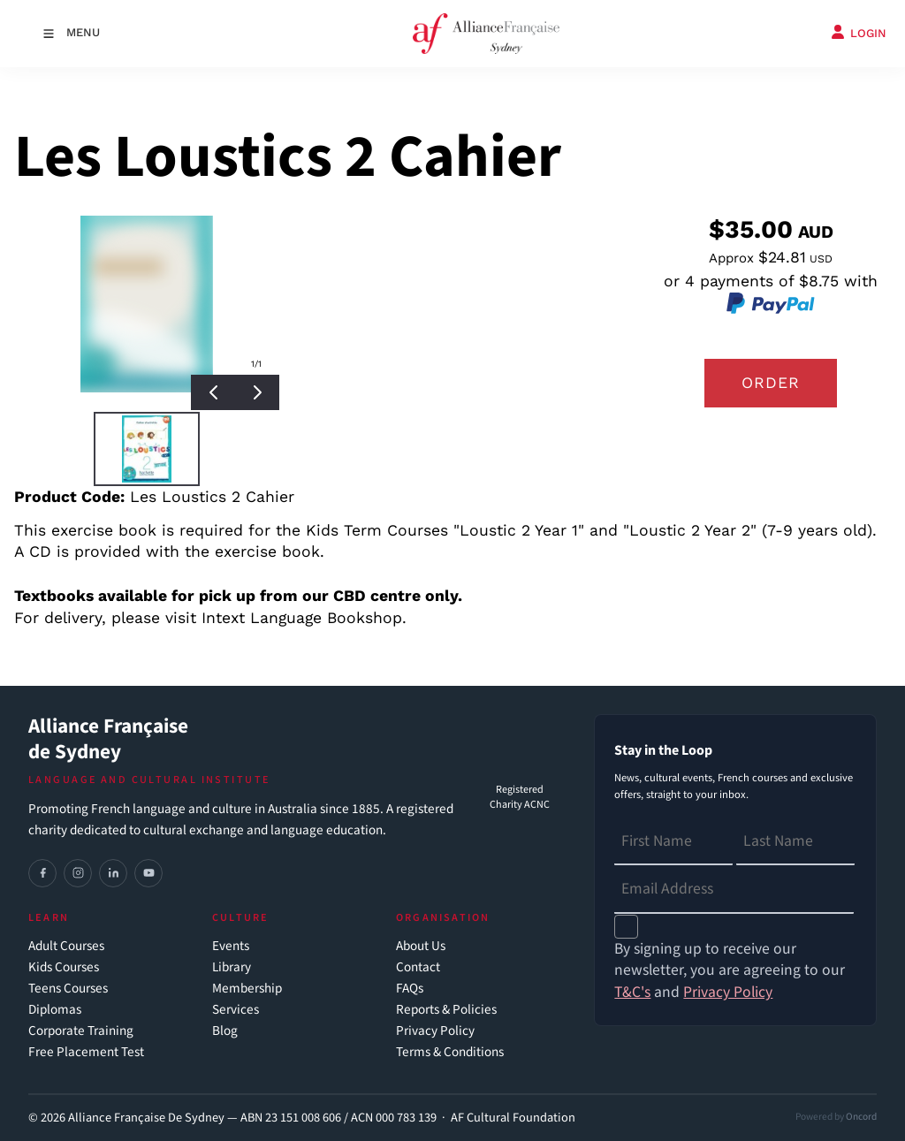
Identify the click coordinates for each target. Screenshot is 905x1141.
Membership (247, 988)
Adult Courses (66, 946)
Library (231, 967)
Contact (418, 967)
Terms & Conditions (450, 1052)
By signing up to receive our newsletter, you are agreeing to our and (729, 971)
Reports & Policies (446, 1009)
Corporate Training (80, 1031)
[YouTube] (148, 873)
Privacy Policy (435, 1031)
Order (770, 383)
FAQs (409, 988)
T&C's (632, 992)
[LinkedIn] (113, 873)
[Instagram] (78, 873)
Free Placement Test (86, 1052)
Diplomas (54, 1009)
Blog (225, 1031)
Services (235, 1009)
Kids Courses (63, 967)
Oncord (861, 1116)
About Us (420, 946)
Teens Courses (68, 988)
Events (230, 946)
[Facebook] (42, 873)
